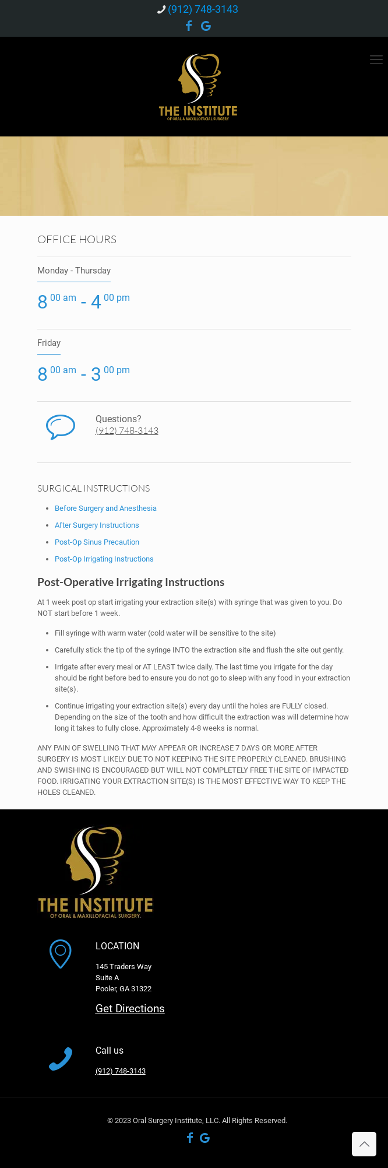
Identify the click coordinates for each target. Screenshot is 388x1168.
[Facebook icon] (189, 27)
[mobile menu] (376, 60)
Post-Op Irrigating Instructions (104, 559)
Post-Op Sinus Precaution (97, 542)
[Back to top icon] (364, 1144)
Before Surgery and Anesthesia (106, 508)
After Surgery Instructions (97, 525)
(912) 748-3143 (127, 430)
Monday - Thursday (74, 270)
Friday (49, 343)
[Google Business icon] (206, 27)
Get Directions (130, 1008)
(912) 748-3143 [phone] (203, 9)
